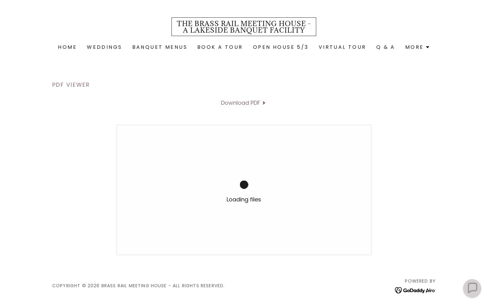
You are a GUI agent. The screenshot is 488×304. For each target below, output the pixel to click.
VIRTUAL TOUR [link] (342, 47)
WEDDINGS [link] (104, 47)
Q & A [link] (385, 47)
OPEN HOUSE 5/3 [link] (281, 47)
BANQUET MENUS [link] (160, 47)
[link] (243, 31)
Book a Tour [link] (220, 47)
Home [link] (67, 47)
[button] (417, 47)
